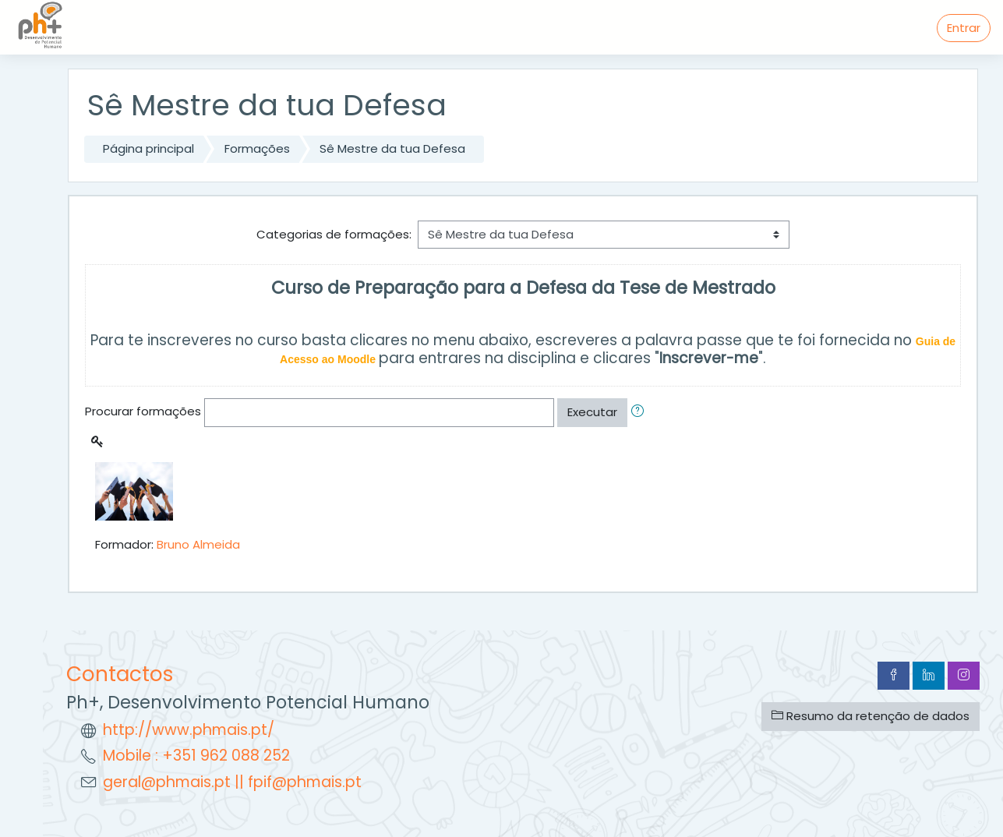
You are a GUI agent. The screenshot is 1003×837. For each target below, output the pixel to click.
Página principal (148, 148)
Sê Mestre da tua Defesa (392, 148)
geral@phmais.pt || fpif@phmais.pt (232, 782)
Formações (257, 148)
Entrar (963, 27)
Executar (592, 412)
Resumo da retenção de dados (870, 716)
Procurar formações (143, 411)
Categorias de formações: (333, 234)
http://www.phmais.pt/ (188, 729)
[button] (640, 412)
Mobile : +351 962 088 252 (196, 755)
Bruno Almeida (198, 544)
